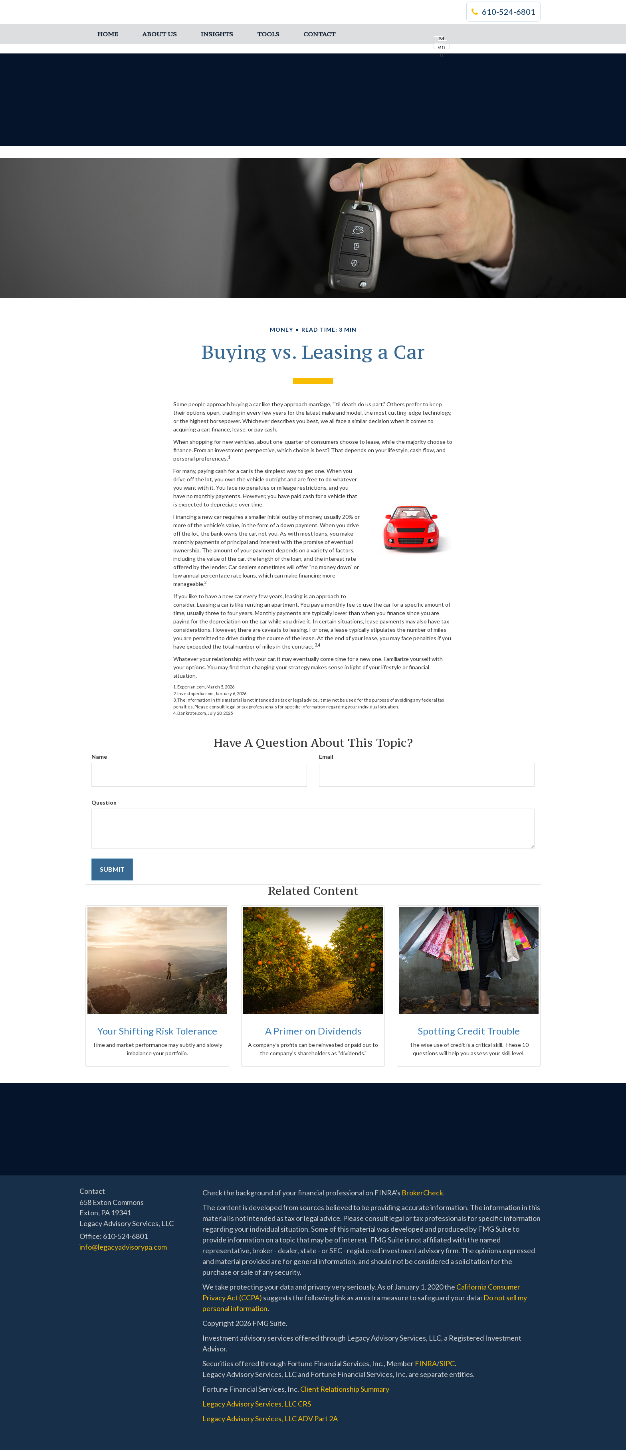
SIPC (447, 1363)
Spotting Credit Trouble (469, 1031)
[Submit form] (112, 869)
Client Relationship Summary (344, 1389)
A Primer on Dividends (313, 1031)
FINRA (426, 1363)
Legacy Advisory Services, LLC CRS (256, 1403)
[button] (159, 34)
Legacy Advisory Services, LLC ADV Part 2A (270, 1418)
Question (104, 802)
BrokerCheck (422, 1192)
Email (326, 756)
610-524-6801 (503, 12)
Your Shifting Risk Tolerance (157, 1031)
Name (99, 756)
